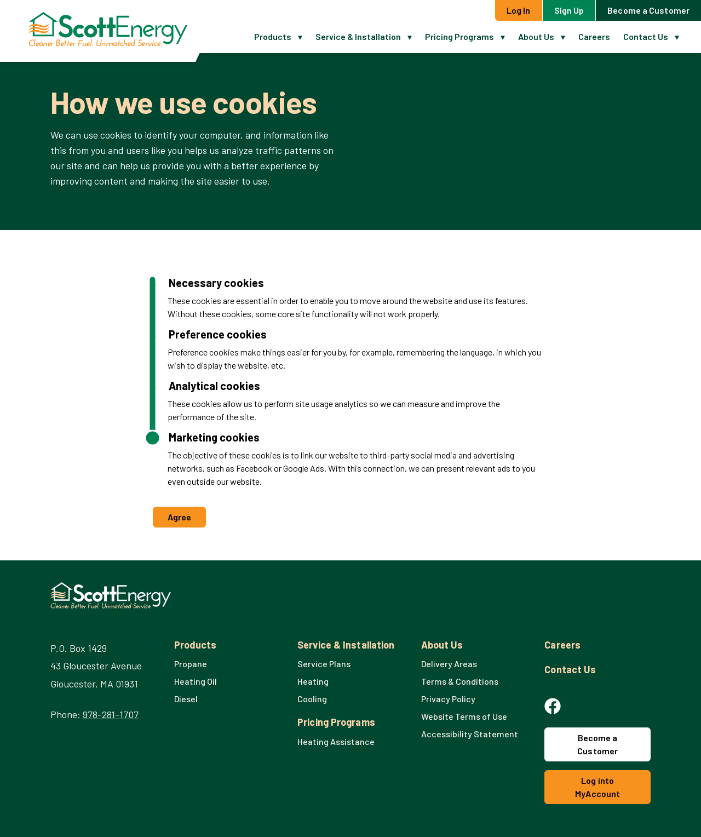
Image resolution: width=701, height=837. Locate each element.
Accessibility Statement (469, 734)
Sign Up (569, 10)
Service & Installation (358, 36)
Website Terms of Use (464, 716)
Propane (190, 663)
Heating (313, 681)
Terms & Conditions (459, 681)
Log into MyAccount (597, 787)
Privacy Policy (448, 698)
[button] (303, 36)
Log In (519, 10)
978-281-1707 (111, 714)
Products (272, 36)
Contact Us (645, 36)
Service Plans (323, 663)
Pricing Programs (459, 36)
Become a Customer (648, 10)
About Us (536, 36)
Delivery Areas (449, 663)
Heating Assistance (336, 741)
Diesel (186, 698)
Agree (180, 517)
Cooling (312, 698)
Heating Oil (195, 681)
